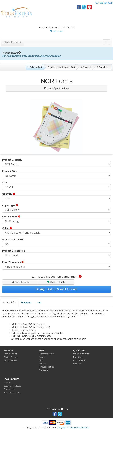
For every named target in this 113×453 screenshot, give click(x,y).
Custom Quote (56, 281)
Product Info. (9, 302)
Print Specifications (46, 367)
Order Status (68, 27)
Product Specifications (56, 88)
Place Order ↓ (12, 42)
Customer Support (46, 353)
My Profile (77, 363)
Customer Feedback (12, 386)
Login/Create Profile (48, 27)
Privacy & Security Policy (78, 427)
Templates (26, 302)
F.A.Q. (41, 360)
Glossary (42, 363)
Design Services (10, 360)
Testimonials (44, 370)
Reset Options (20, 281)
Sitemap (7, 382)
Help (39, 302)
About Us (42, 357)
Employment (9, 389)
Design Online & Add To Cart (57, 289)
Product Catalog (10, 353)
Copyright (61, 427)
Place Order (78, 357)
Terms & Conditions (12, 392)
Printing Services (11, 357)
